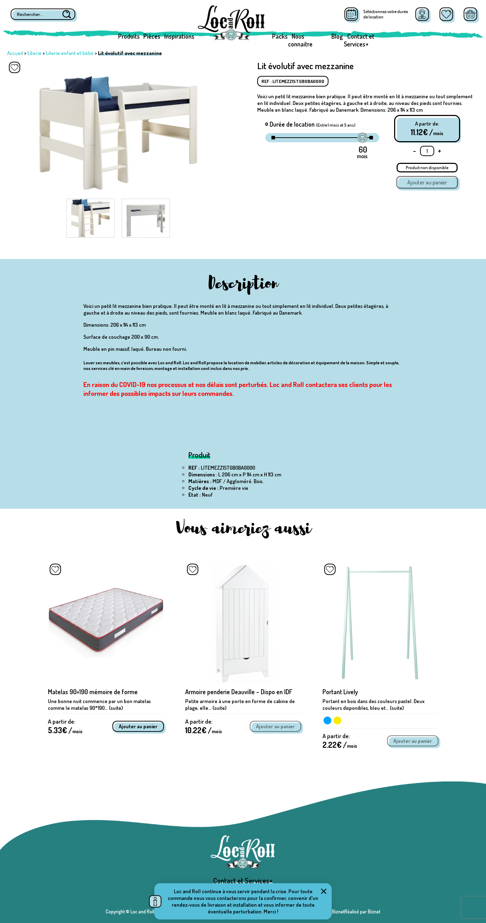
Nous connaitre (300, 40)
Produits (129, 36)
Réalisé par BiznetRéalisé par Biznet (344, 911)
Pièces (151, 36)
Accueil (15, 53)
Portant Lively (340, 692)
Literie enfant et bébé (70, 53)
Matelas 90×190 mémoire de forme (93, 692)
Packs (280, 36)
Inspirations (179, 36)
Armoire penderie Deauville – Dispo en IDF (238, 692)
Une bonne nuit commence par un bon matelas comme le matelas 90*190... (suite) (99, 704)
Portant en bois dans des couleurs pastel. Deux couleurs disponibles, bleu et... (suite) (373, 704)
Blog (337, 36)
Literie (34, 53)
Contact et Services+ (359, 40)
